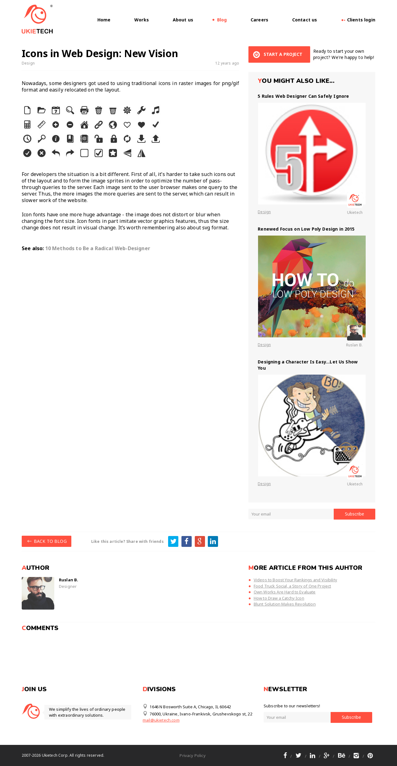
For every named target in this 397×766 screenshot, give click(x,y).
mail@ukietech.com (161, 720)
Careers (259, 20)
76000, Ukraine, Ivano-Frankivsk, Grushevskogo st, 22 (197, 713)
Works (141, 20)
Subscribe (354, 514)
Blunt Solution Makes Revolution (285, 604)
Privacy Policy (192, 755)
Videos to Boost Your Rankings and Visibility (295, 580)
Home (104, 20)
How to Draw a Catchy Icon (279, 598)
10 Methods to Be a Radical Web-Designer (97, 248)
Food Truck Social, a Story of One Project (292, 586)
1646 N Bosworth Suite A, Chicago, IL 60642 (187, 706)
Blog (222, 20)
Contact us (304, 20)
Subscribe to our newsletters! (292, 706)
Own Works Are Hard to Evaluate (285, 592)
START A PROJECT (277, 54)
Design (28, 63)
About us (183, 20)
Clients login (358, 20)
